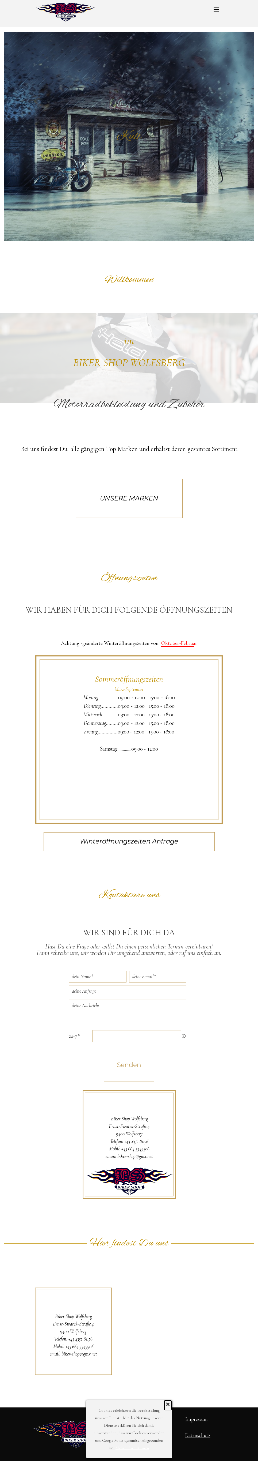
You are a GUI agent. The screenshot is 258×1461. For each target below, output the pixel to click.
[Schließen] (168, 1405)
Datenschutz (197, 1435)
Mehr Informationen (132, 1447)
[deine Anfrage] (127, 991)
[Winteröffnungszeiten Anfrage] (129, 841)
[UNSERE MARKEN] (129, 498)
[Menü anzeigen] (216, 9)
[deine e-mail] (157, 976)
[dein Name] (97, 976)
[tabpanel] (129, 384)
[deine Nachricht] (127, 1012)
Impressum (196, 1419)
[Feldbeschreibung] (183, 1036)
